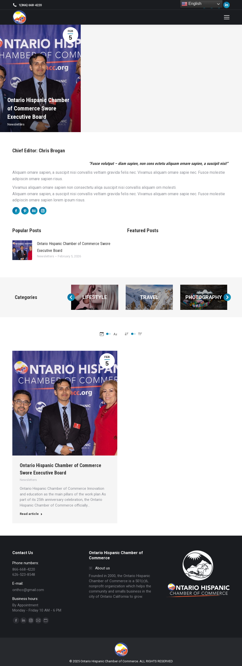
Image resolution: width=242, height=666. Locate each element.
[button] (71, 297)
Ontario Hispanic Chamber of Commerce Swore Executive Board (38, 108)
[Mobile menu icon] (227, 17)
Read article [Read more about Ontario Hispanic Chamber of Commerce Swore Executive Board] (31, 514)
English (192, 4)
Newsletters (15, 124)
